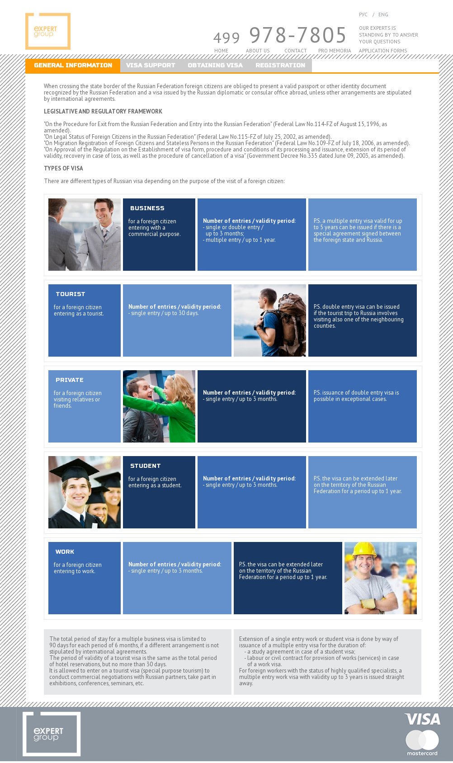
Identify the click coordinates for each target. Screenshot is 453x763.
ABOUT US (258, 50)
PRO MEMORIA (335, 50)
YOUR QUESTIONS (379, 41)
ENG (383, 14)
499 (227, 37)
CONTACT (295, 50)
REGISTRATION (280, 65)
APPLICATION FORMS (383, 50)
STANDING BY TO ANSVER (389, 35)
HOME (221, 50)
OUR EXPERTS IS (377, 28)
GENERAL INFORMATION (73, 65)
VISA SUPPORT (150, 65)
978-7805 (298, 34)
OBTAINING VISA (215, 65)
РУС (363, 14)
